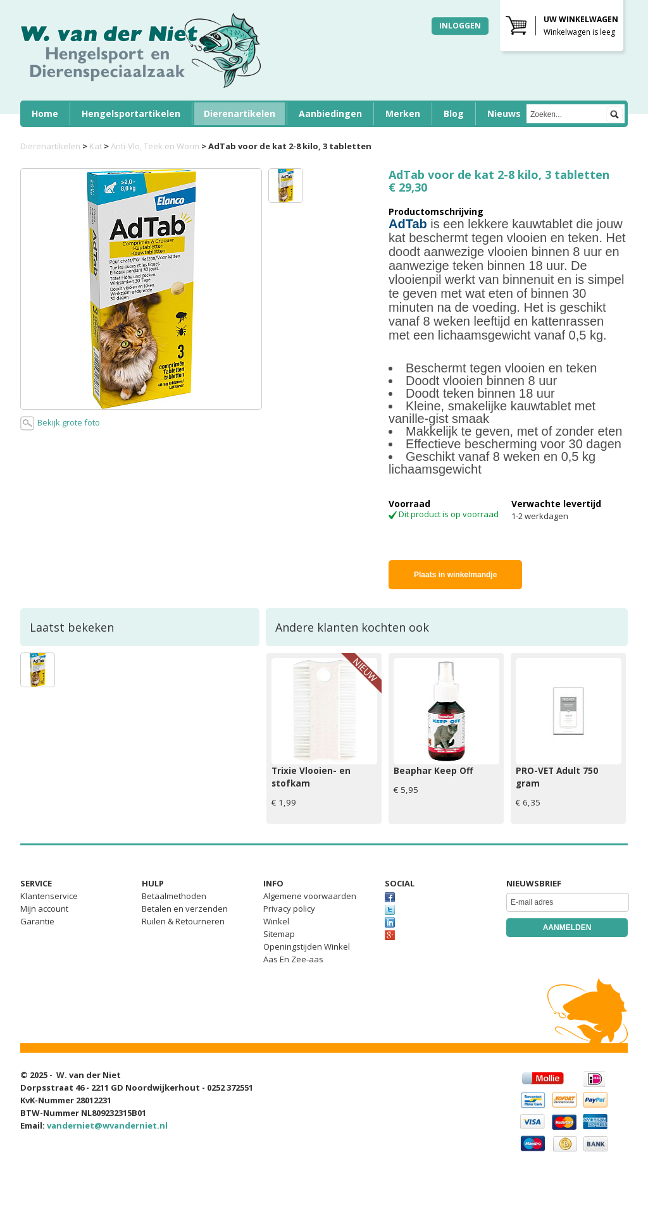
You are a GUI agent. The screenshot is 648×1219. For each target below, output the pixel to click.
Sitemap (279, 934)
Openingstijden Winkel (306, 946)
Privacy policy (289, 908)
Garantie (37, 921)
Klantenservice (49, 896)
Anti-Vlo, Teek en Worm (155, 146)
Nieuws (504, 113)
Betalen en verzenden (185, 908)
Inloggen (460, 25)
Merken (402, 113)
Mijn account (44, 908)
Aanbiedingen (330, 113)
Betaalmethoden (174, 896)
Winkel (276, 921)
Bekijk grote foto (60, 423)
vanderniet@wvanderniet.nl (107, 1125)
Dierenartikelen (239, 113)
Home (45, 113)
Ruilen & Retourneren (183, 921)
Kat (95, 146)
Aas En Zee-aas (293, 959)
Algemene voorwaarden (309, 896)
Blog (454, 113)
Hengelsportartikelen (131, 113)
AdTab (408, 224)
